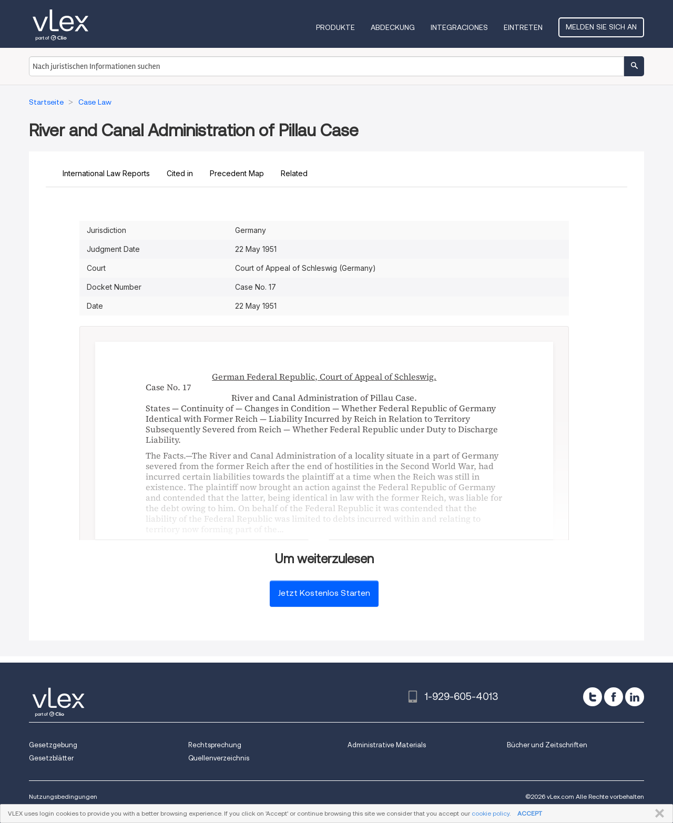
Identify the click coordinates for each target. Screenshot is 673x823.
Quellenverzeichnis (218, 758)
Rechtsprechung (214, 745)
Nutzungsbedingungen (63, 796)
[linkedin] (634, 696)
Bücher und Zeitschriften (547, 745)
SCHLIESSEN (657, 813)
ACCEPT (529, 813)
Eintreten (523, 27)
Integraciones (459, 27)
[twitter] (592, 696)
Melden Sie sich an (601, 27)
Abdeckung (393, 27)
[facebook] (613, 696)
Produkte (335, 27)
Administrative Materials (387, 745)
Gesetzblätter (51, 758)
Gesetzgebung (53, 745)
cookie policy (490, 813)
